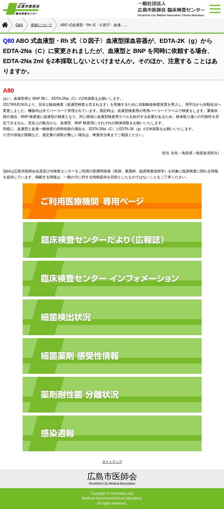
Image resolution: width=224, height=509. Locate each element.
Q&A (19, 25)
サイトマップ (112, 461)
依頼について (41, 25)
